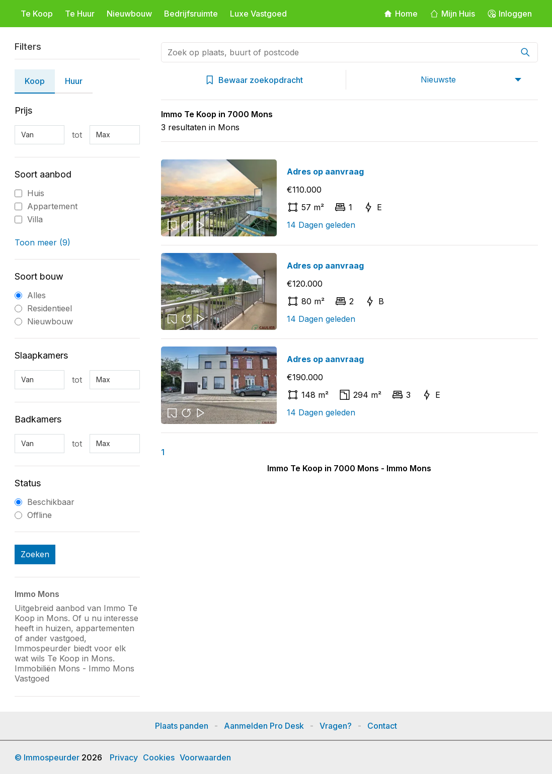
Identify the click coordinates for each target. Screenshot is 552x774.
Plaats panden (181, 726)
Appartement (52, 206)
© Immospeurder (47, 757)
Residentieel (49, 308)
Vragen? (336, 726)
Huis (35, 193)
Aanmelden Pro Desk (264, 726)
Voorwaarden (205, 757)
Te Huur (80, 14)
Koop (35, 81)
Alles (36, 295)
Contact (382, 726)
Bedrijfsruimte (191, 14)
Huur (74, 81)
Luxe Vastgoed (258, 14)
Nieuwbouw (129, 14)
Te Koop (37, 14)
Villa (35, 219)
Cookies (159, 757)
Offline (39, 515)
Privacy (124, 757)
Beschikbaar (50, 502)
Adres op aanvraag (325, 171)
